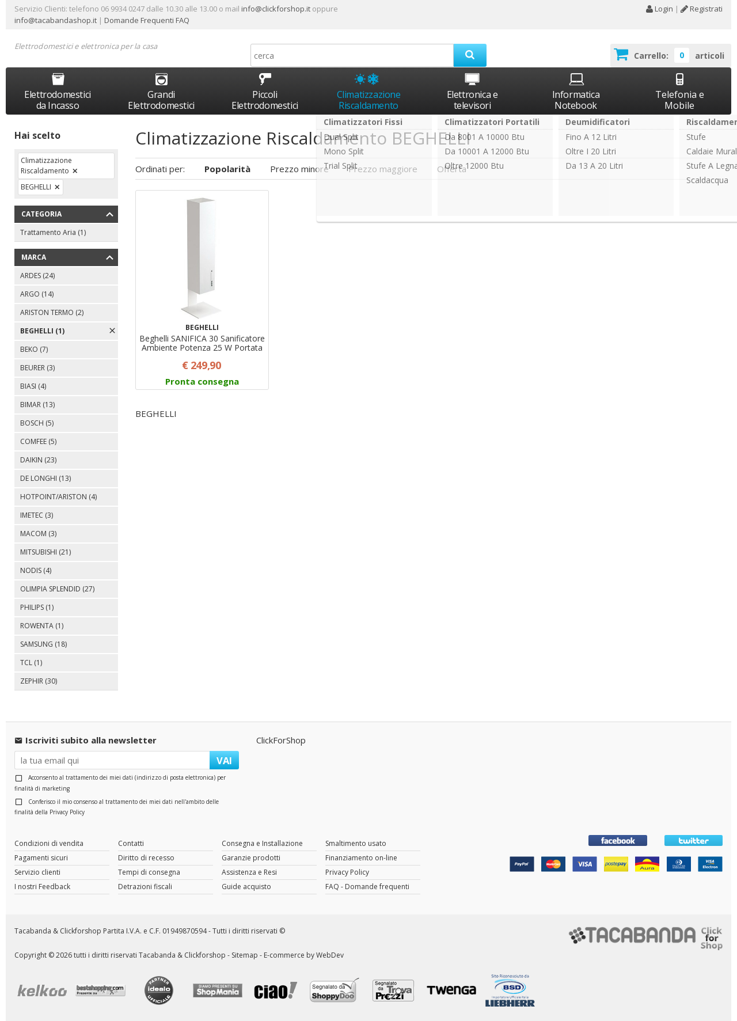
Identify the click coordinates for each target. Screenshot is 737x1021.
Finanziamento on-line (361, 858)
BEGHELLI (36, 187)
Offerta (451, 168)
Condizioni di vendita (48, 843)
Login (659, 8)
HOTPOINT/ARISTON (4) (58, 497)
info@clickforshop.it (275, 8)
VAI (224, 760)
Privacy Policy (67, 812)
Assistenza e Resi (249, 872)
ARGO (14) (37, 294)
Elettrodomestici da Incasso (57, 91)
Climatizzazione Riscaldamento (369, 100)
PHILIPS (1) (37, 607)
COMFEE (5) (38, 441)
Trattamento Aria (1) (53, 232)
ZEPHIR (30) (38, 681)
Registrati (702, 8)
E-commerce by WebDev (304, 955)
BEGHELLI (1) (42, 331)
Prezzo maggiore (382, 168)
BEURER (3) (37, 368)
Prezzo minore (299, 168)
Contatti (131, 843)
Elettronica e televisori (472, 91)
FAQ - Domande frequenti (367, 886)
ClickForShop (281, 740)
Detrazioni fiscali (145, 886)
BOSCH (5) (37, 423)
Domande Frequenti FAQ (145, 20)
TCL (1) (31, 662)
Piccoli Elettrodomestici (264, 91)
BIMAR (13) (37, 404)
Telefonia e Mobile (679, 91)
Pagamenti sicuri (41, 858)
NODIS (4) (35, 570)
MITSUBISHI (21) (45, 552)
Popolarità (227, 168)
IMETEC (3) (36, 515)
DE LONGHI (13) (45, 478)
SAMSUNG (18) (43, 644)
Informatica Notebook (576, 91)
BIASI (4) (33, 386)
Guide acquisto (246, 886)
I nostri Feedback (42, 886)
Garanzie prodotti (251, 858)
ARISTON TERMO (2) (51, 312)
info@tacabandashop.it (55, 20)
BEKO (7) (34, 349)
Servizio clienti (37, 872)
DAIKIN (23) (38, 460)
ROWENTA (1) (41, 626)
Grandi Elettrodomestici (161, 91)
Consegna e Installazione (262, 843)
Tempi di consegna (149, 872)
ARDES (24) (37, 275)
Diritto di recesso (146, 858)
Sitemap (244, 955)
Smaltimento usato (355, 843)
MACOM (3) (38, 533)
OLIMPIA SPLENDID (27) (57, 589)
